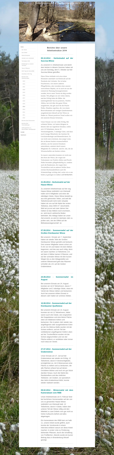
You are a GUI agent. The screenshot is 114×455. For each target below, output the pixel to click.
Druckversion (25, 450)
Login (92, 450)
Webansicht (90, 451)
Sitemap (31, 450)
